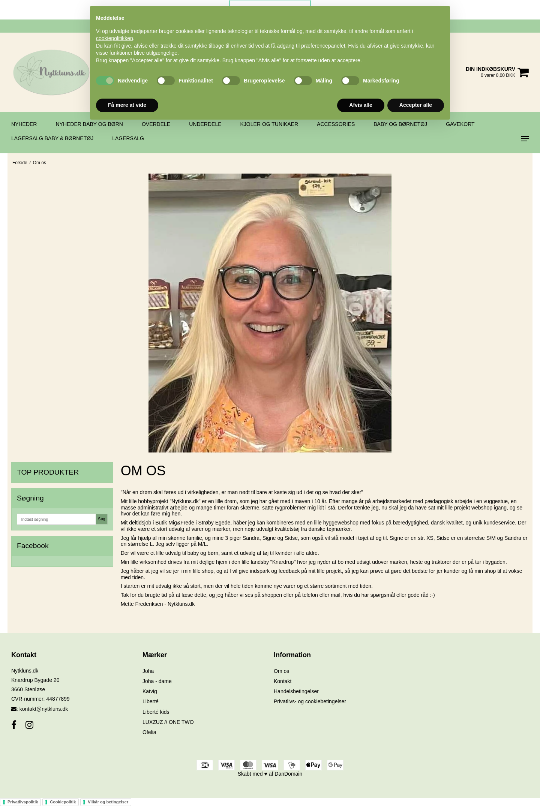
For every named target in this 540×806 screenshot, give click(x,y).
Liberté (150, 701)
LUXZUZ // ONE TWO (168, 722)
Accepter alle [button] (415, 105)
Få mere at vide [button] (127, 105)
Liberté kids (156, 712)
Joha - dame (157, 681)
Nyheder (24, 124)
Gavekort (460, 124)
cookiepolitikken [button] (114, 38)
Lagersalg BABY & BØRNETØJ (52, 138)
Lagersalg (128, 138)
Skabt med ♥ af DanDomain (270, 774)
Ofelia (149, 732)
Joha (148, 671)
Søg (101, 519)
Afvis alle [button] (360, 105)
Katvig (149, 691)
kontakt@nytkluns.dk (44, 709)
